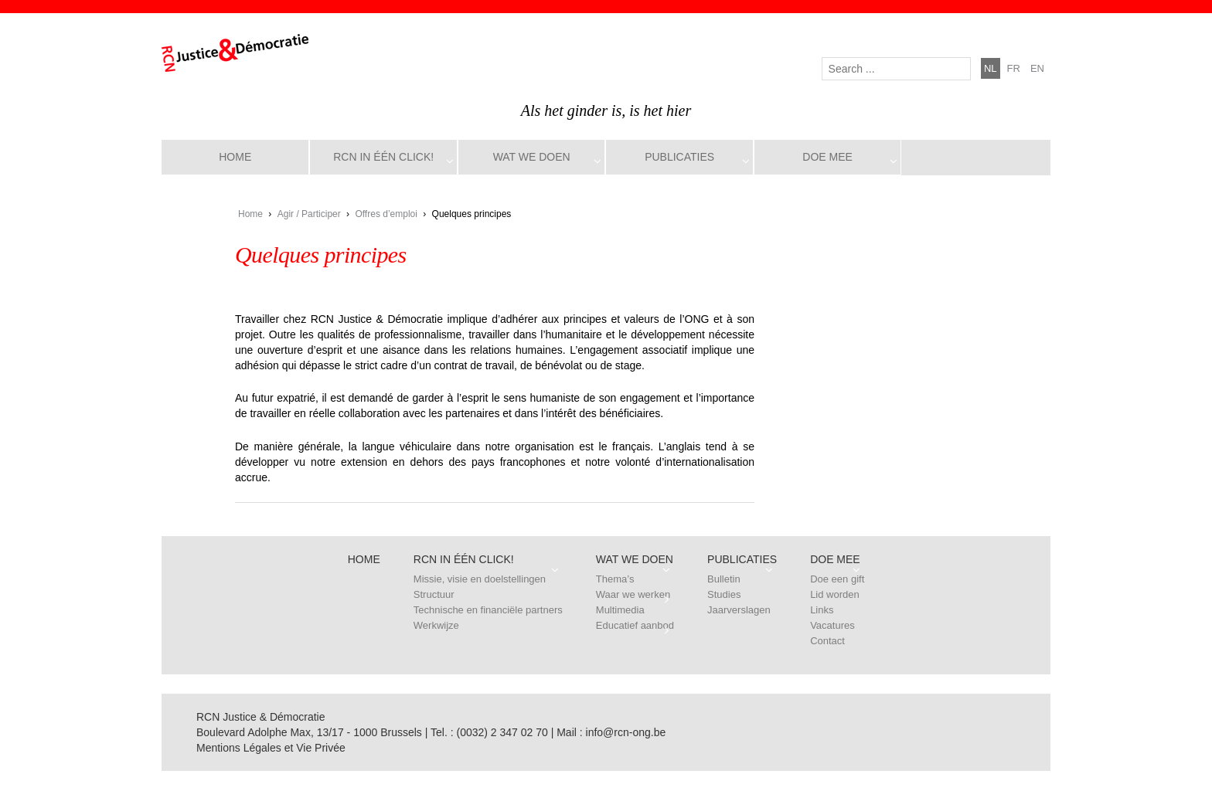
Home (235, 157)
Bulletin (723, 579)
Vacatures (832, 625)
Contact (827, 641)
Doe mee (827, 157)
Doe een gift (837, 579)
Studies (723, 594)
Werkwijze (436, 625)
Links (821, 610)
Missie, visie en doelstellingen (480, 579)
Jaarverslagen (739, 610)
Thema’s (615, 579)
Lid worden (835, 594)
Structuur (434, 594)
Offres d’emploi (386, 214)
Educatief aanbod (635, 625)
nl (990, 68)
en (1037, 68)
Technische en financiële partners (488, 610)
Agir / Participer (309, 214)
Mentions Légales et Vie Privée (271, 748)
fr (1013, 68)
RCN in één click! (383, 157)
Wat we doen (531, 157)
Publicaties (679, 157)
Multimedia (620, 610)
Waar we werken (633, 594)
